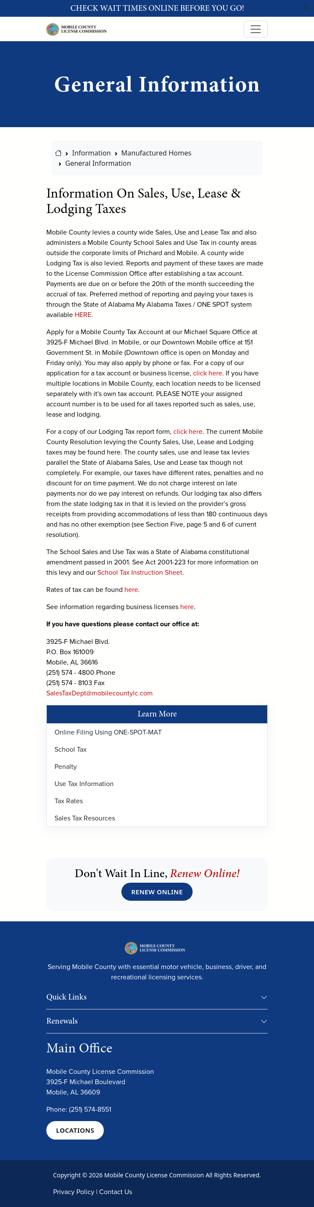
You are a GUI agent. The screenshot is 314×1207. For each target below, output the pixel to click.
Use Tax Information (84, 783)
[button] (264, 999)
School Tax (70, 749)
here (131, 589)
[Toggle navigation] (256, 29)
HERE (83, 314)
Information (91, 153)
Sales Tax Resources (84, 818)
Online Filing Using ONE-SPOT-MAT (108, 732)
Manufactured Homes (156, 153)
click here (207, 373)
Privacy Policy (73, 1191)
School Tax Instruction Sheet (139, 572)
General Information (98, 163)
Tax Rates (68, 800)
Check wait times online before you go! (157, 8)
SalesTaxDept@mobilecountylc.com (99, 693)
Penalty (65, 766)
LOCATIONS (75, 1130)
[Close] (306, 7)
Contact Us (115, 1191)
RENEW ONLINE (157, 891)
